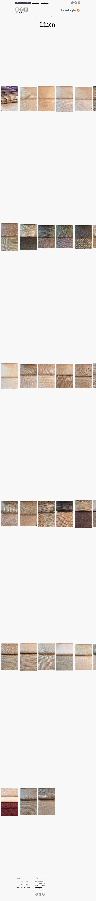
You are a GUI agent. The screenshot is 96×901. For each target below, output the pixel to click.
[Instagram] (75, 2)
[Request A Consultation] (23, 3)
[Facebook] (79, 2)
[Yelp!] (72, 2)
